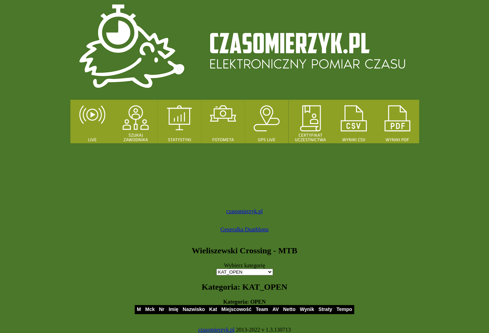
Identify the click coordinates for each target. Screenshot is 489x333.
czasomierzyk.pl (244, 211)
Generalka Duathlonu (244, 229)
